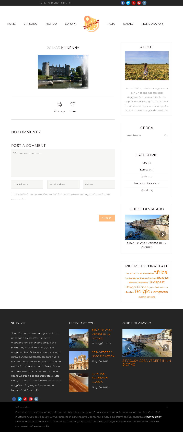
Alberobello (148, 273)
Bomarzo (133, 283)
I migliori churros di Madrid (100, 378)
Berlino (141, 287)
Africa (160, 272)
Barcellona (130, 273)
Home (42, 3)
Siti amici (66, 3)
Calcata (164, 287)
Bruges (139, 273)
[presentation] (37, 208)
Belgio (142, 291)
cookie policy (154, 416)
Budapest (156, 282)
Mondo (145, 190)
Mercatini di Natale (145, 183)
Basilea (158, 287)
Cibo (144, 162)
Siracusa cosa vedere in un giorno (102, 334)
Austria (130, 292)
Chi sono (53, 3)
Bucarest (142, 297)
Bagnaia (150, 287)
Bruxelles (162, 277)
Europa (144, 169)
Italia (144, 176)
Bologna (131, 287)
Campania (159, 292)
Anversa (128, 278)
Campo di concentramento (144, 278)
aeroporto (151, 297)
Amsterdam (142, 283)
